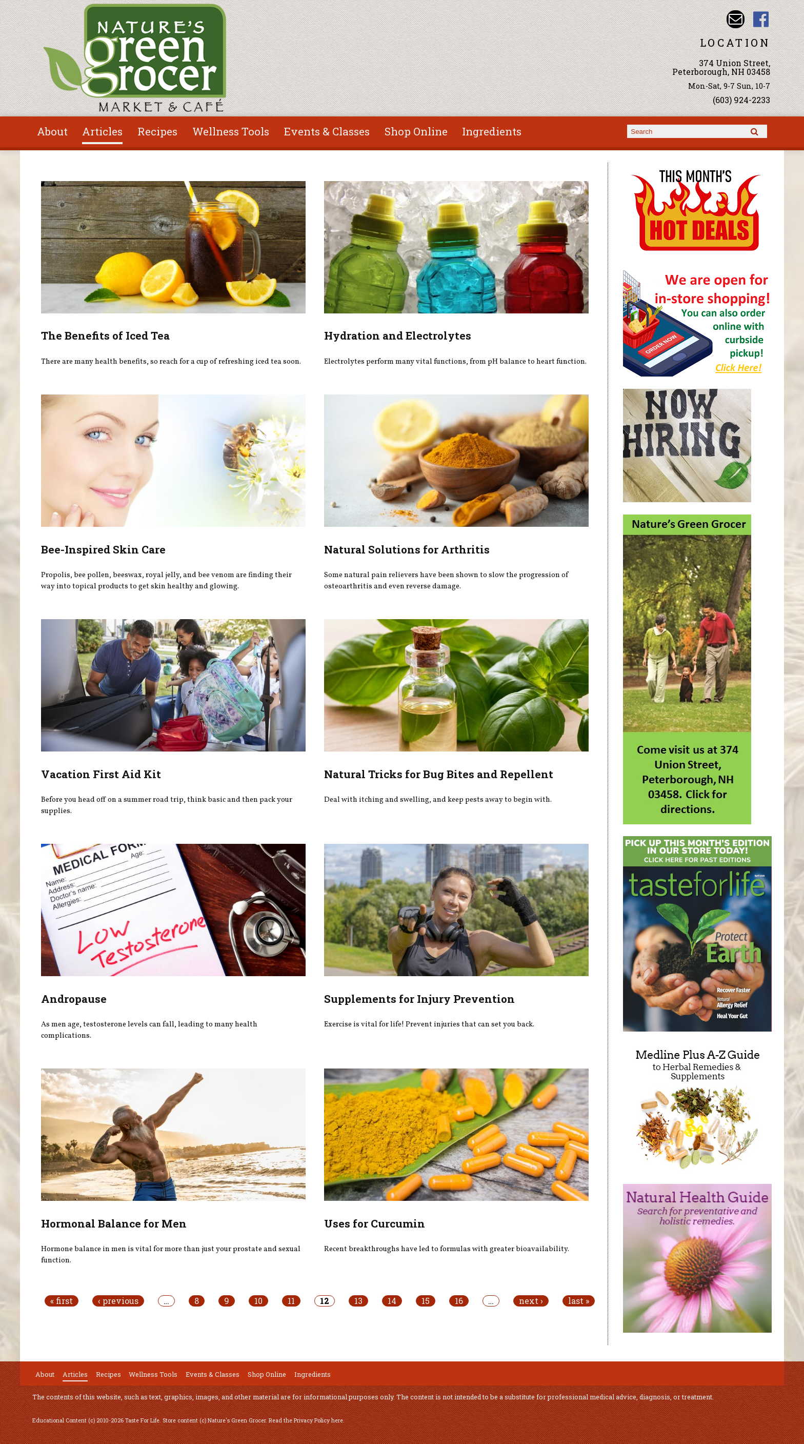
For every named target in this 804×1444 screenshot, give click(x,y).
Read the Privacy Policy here (306, 1420)
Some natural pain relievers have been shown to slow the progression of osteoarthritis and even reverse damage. (446, 580)
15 (425, 1301)
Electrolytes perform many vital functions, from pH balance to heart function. (455, 362)
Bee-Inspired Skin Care (103, 549)
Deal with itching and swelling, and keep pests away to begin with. (438, 800)
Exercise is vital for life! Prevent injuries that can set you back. (429, 1024)
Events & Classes (327, 131)
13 (358, 1301)
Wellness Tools (230, 131)
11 (291, 1301)
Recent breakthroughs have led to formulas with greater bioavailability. (446, 1249)
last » (578, 1301)
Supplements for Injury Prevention (419, 999)
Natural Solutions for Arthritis (407, 549)
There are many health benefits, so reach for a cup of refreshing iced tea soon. (171, 362)
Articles (102, 131)
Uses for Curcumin (374, 1223)
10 (258, 1301)
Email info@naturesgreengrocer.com (736, 19)
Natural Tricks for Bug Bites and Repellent (438, 774)
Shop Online (416, 131)
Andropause (74, 999)
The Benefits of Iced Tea (105, 335)
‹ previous (118, 1301)
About (52, 131)
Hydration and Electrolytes (397, 335)
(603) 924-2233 (741, 99)
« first (61, 1301)
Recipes (157, 131)
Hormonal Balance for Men (114, 1223)
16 (459, 1301)
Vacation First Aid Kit (101, 774)
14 (392, 1301)
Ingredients (491, 131)
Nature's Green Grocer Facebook (761, 19)
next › (531, 1301)
